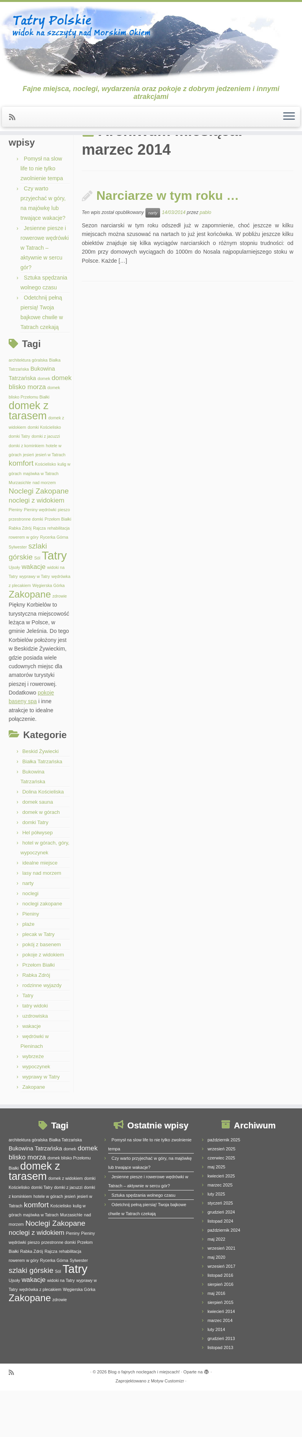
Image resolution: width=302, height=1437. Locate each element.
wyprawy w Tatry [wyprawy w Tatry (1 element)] (34, 623)
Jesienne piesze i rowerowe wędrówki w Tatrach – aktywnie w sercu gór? (44, 294)
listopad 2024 (220, 1267)
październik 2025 (224, 1186)
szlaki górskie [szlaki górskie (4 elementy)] (31, 1317)
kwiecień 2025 (221, 1222)
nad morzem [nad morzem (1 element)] (44, 529)
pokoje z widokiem (43, 1001)
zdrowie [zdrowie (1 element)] (59, 642)
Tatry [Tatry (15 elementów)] (54, 602)
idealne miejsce (40, 909)
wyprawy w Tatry (41, 1123)
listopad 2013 (220, 1393)
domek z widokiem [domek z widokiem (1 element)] (65, 1224)
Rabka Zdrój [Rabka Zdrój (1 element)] (20, 574)
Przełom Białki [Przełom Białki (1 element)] (58, 565)
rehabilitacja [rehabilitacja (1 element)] (58, 574)
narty (28, 929)
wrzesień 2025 (222, 1195)
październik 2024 (224, 1276)
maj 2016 (216, 1339)
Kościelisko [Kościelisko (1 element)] (45, 510)
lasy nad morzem (41, 919)
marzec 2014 (220, 1366)
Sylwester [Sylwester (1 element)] (18, 593)
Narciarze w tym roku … (167, 242)
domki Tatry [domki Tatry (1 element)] (19, 483)
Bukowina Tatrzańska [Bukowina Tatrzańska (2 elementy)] (35, 1195)
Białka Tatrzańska (42, 808)
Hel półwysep (37, 879)
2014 (56, 155)
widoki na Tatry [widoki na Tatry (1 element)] (61, 1326)
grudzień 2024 (221, 1258)
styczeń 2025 (220, 1249)
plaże (28, 970)
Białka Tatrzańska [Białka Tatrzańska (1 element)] (65, 1186)
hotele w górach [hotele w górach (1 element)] (48, 1242)
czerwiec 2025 (221, 1204)
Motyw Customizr (167, 1427)
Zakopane (33, 1133)
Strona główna (26, 155)
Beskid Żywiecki (40, 798)
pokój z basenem (41, 991)
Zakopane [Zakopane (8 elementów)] (30, 640)
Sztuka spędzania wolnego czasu (144, 1241)
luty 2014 (216, 1375)
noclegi (30, 940)
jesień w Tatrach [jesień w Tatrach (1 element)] (50, 501)
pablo (205, 259)
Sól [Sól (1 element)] (37, 604)
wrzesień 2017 (222, 1312)
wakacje (31, 1072)
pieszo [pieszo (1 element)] (64, 556)
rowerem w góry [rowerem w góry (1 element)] (24, 583)
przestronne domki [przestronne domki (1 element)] (26, 565)
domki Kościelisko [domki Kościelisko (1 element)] (44, 473)
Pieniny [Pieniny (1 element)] (15, 556)
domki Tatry (35, 869)
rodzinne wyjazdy (42, 1032)
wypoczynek (36, 1113)
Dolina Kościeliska (43, 838)
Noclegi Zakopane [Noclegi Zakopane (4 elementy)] (39, 538)
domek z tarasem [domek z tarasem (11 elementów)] (28, 457)
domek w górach (41, 858)
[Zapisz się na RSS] (14, 123)
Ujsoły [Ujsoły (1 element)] (14, 613)
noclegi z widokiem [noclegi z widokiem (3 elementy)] (36, 546)
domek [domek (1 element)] (43, 424)
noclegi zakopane (42, 950)
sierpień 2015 (221, 1348)
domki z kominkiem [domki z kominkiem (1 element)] (26, 492)
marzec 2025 (220, 1231)
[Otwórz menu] (289, 123)
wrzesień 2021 (222, 1294)
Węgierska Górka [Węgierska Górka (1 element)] (48, 632)
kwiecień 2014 (221, 1357)
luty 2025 (216, 1240)
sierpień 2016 (221, 1330)
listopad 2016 (220, 1321)
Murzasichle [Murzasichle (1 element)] (20, 529)
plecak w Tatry (38, 981)
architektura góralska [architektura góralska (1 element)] (28, 406)
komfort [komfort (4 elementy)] (21, 510)
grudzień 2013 (221, 1384)
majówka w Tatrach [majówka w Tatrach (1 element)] (40, 519)
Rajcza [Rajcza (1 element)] (39, 574)
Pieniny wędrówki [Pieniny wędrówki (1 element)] (40, 556)
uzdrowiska (35, 1062)
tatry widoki (35, 1052)
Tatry (27, 1042)
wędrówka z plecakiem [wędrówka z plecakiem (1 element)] (40, 1335)
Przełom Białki (38, 1011)
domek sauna (37, 848)
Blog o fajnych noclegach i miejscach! (144, 1418)
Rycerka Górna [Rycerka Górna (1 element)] (54, 583)
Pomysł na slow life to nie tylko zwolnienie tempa (41, 215)
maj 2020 (216, 1303)
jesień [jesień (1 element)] (28, 501)
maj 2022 (216, 1285)
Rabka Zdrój (36, 1021)
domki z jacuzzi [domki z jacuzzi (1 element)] (45, 483)
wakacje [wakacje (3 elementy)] (34, 613)
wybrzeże (33, 1103)
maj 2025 (216, 1213)
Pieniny (30, 960)
